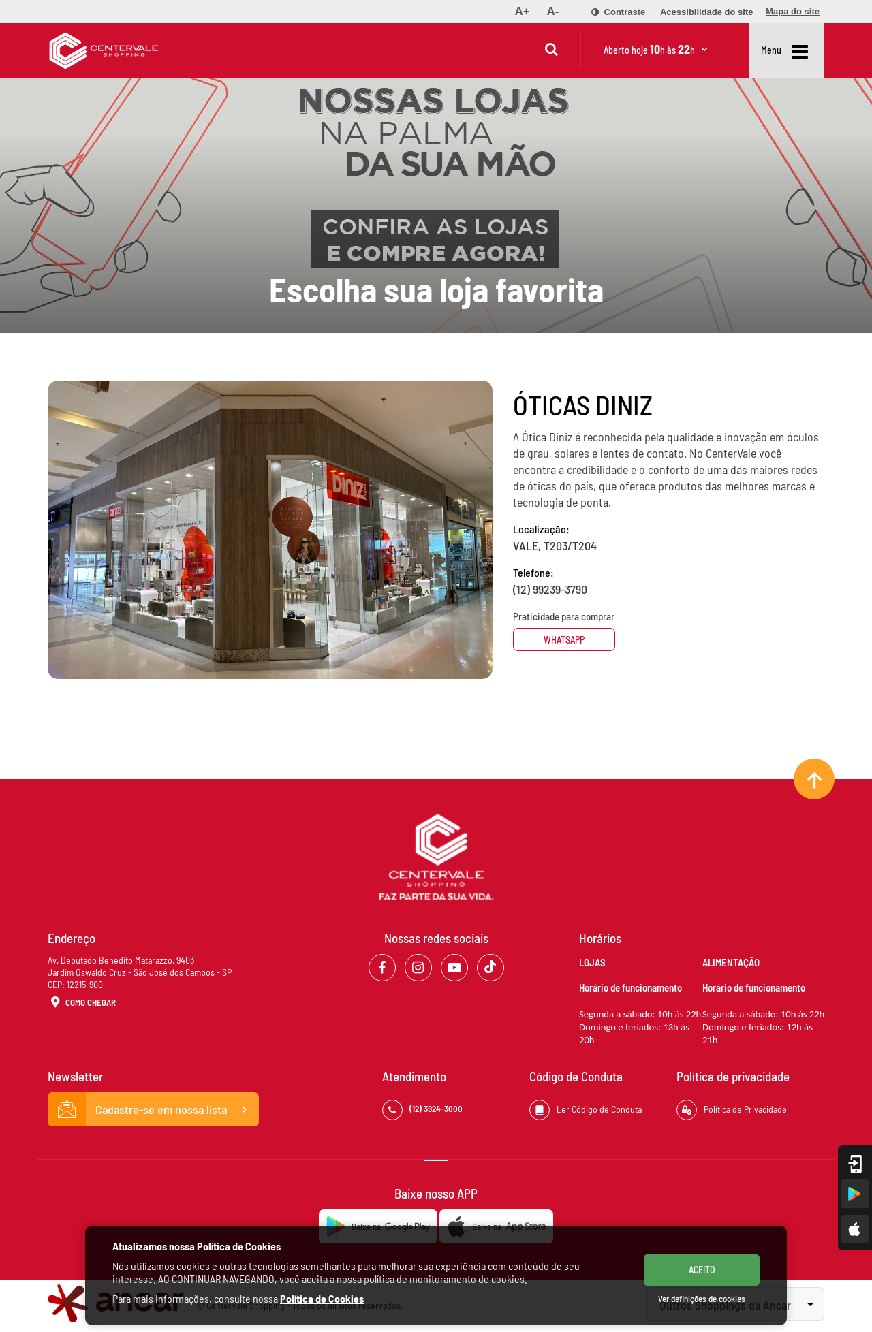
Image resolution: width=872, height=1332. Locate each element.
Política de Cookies (322, 1298)
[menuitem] (522, 11)
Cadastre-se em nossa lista (153, 1109)
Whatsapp (564, 640)
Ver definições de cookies (701, 1298)
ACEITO (702, 1269)
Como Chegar (82, 1003)
